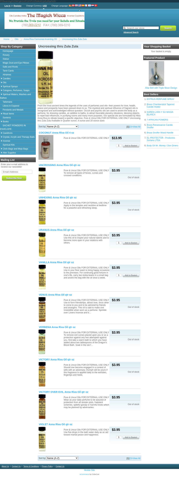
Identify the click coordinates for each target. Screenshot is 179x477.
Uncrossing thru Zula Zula (74, 39)
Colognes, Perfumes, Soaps (16, 90)
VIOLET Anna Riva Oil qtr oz (55, 424)
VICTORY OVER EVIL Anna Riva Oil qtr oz (63, 392)
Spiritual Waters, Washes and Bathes (15, 96)
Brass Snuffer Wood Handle (160, 132)
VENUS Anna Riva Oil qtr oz (55, 294)
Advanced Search (131, 32)
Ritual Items (8, 113)
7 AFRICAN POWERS (157, 120)
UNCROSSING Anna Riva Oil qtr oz (59, 165)
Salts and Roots (10, 67)
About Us (5, 466)
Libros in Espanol (11, 106)
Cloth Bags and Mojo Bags (15, 149)
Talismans (7, 102)
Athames (7, 74)
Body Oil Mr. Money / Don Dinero (162, 145)
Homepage (8, 51)
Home (6, 39)
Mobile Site (89, 470)
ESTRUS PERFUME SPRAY (160, 99)
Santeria (7, 117)
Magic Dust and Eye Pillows (16, 63)
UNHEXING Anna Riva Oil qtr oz (58, 197)
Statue (6, 59)
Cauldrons (8, 133)
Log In (7, 6)
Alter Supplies (9, 152)
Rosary (6, 55)
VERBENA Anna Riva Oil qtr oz (57, 327)
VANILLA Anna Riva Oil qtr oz (56, 262)
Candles (7, 78)
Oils (16, 39)
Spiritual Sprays (10, 86)
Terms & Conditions (31, 466)
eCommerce (84, 474)
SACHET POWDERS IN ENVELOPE (13, 127)
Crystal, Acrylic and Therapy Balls (19, 137)
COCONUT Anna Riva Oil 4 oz (56, 132)
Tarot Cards (8, 70)
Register (17, 6)
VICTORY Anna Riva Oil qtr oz (56, 359)
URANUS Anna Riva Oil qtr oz (56, 229)
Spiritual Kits (9, 145)
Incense (6, 141)
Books (6, 121)
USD (45, 6)
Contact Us (16, 466)
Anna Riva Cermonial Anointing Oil (40, 39)
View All (136, 127)
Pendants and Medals (13, 110)
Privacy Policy (47, 466)
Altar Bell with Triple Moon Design (161, 88)
